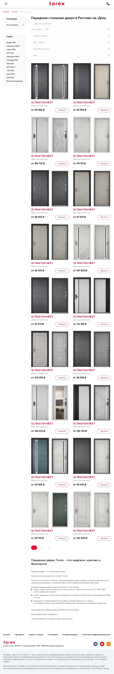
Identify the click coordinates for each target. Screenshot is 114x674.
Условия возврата (70, 635)
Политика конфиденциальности (97, 635)
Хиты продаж (12, 25)
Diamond (10, 64)
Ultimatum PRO (12, 57)
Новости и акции (36, 635)
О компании (53, 635)
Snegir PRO (11, 43)
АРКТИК (10, 53)
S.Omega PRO (12, 60)
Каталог (15, 12)
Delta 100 (10, 78)
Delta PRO (10, 74)
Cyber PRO (11, 50)
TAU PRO (10, 71)
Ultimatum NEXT (13, 46)
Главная (6, 12)
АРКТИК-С (11, 67)
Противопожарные (14, 81)
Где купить (19, 635)
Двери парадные (26, 12)
